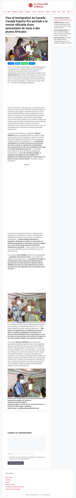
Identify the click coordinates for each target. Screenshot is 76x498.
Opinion (48, 11)
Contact (7, 482)
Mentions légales (10, 484)
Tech (68, 11)
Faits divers (41, 11)
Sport (63, 11)
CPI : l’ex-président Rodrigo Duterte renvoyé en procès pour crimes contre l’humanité (62, 33)
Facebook (11, 63)
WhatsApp (24, 63)
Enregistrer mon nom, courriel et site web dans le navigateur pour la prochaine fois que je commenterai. (27, 458)
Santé (59, 11)
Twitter (17, 63)
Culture (34, 11)
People (54, 11)
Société (21, 11)
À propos (7, 479)
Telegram (32, 63)
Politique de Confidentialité (12, 489)
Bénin (8, 11)
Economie (27, 11)
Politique (14, 11)
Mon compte (8, 477)
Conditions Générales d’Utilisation (14, 486)
